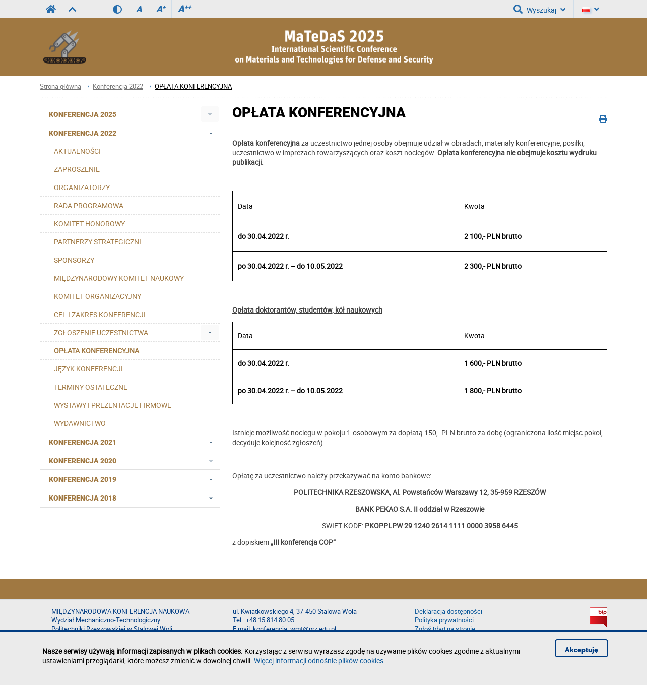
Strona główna (60, 86)
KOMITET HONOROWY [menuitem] (89, 223)
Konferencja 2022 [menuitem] (134, 132)
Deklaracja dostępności (448, 611)
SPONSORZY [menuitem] (74, 260)
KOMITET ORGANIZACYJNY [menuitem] (97, 296)
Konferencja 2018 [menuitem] (134, 497)
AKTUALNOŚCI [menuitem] (77, 151)
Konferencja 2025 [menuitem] (82, 114)
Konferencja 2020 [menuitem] (134, 460)
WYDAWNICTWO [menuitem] (80, 423)
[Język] (590, 9)
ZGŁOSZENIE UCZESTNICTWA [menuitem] (101, 332)
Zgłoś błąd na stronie (445, 629)
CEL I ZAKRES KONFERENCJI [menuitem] (100, 314)
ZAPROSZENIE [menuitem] (77, 169)
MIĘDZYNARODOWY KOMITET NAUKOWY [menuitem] (119, 278)
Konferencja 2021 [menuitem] (134, 441)
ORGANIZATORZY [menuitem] (82, 187)
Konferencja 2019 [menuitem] (134, 479)
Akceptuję (581, 650)
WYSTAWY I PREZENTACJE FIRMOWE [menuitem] (112, 405)
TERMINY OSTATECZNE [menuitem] (90, 387)
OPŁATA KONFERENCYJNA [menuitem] (96, 350)
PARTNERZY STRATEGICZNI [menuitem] (97, 241)
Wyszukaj (539, 9)
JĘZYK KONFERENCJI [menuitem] (88, 368)
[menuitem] (210, 114)
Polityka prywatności (444, 620)
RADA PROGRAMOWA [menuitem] (88, 205)
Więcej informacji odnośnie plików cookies (318, 660)
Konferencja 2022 (118, 86)
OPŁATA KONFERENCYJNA (193, 86)
